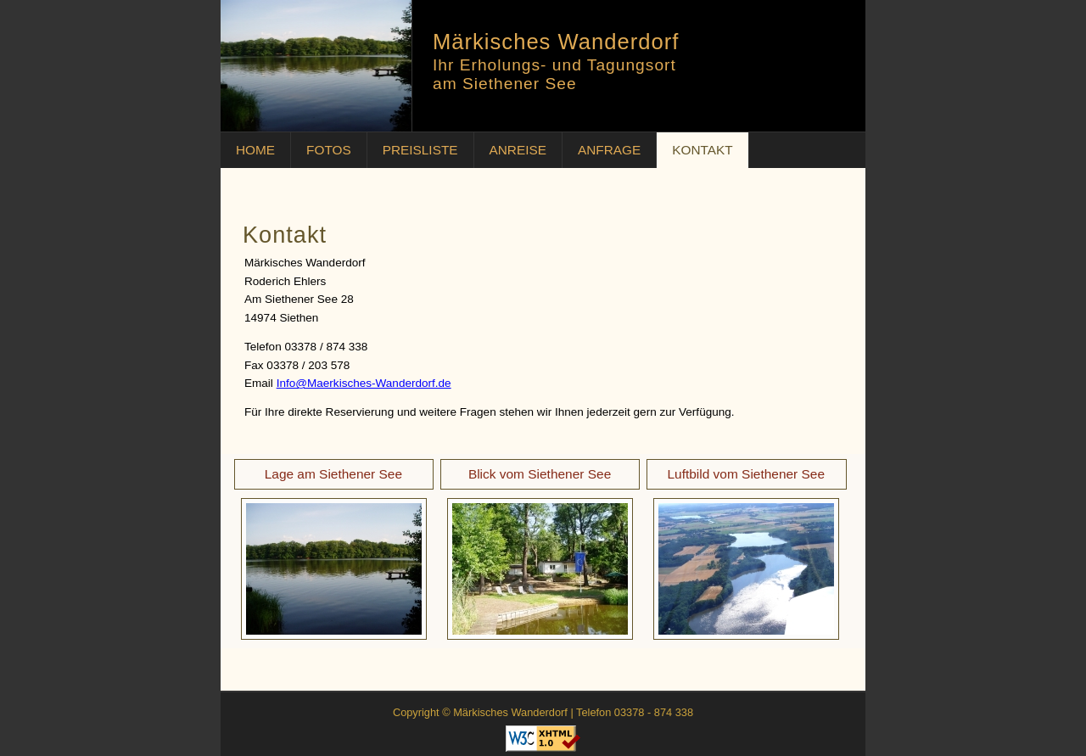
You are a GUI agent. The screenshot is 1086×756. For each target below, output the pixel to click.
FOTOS (328, 150)
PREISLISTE (420, 150)
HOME (255, 150)
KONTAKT (702, 150)
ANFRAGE (609, 150)
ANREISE (518, 150)
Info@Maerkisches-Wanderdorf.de (364, 383)
